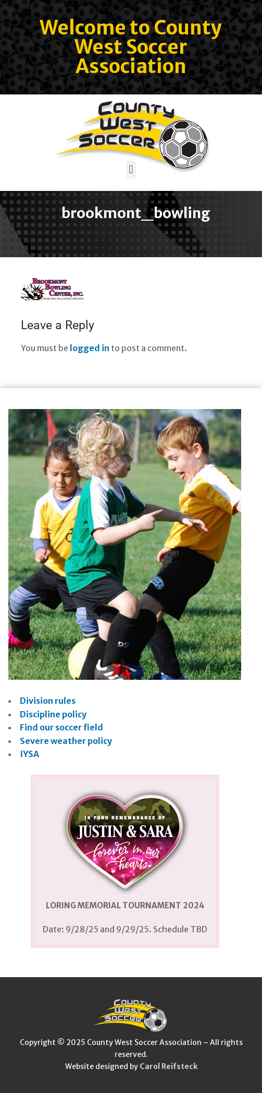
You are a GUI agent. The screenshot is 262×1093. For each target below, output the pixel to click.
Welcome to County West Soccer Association (131, 47)
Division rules (48, 700)
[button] (131, 169)
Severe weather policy (66, 741)
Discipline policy (53, 714)
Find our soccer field (61, 727)
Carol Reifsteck (168, 1066)
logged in (89, 348)
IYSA (29, 754)
